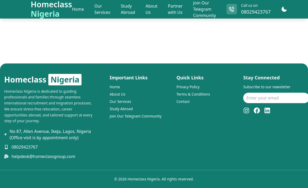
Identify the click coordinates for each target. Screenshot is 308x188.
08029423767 (256, 12)
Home (115, 86)
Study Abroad (121, 108)
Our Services (120, 101)
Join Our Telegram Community (204, 9)
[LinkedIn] (267, 110)
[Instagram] (246, 110)
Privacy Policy (187, 86)
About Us (117, 94)
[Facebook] (257, 110)
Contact (183, 101)
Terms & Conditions (193, 94)
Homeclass (43, 79)
